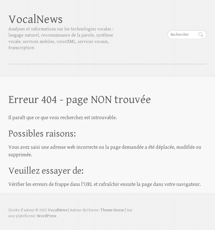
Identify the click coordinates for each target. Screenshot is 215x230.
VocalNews (35, 19)
